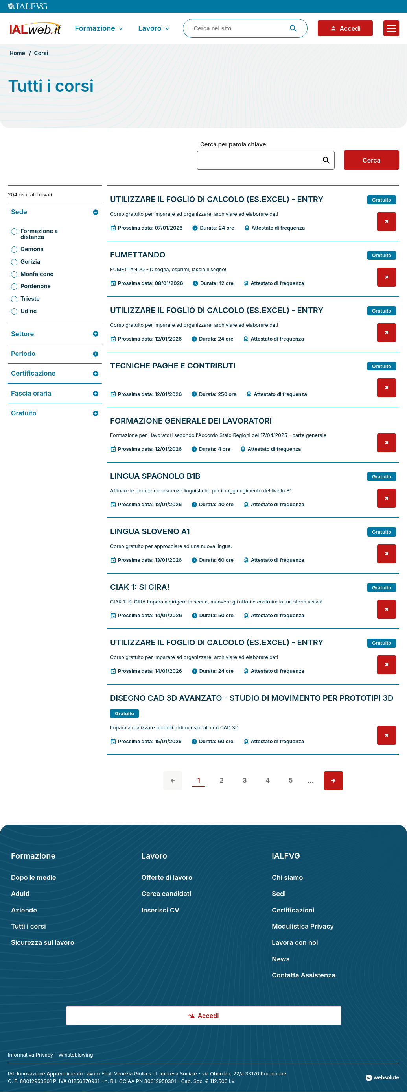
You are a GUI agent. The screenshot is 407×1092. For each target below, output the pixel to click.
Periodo (55, 353)
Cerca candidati (166, 894)
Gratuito (55, 413)
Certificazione (55, 373)
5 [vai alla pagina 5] (291, 780)
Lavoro (154, 28)
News (280, 959)
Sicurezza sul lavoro (42, 942)
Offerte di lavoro (167, 877)
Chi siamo (287, 877)
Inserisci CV (161, 910)
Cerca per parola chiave (233, 145)
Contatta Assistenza (303, 975)
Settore (55, 334)
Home (17, 53)
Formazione (100, 28)
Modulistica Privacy (303, 926)
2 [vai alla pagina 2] (222, 780)
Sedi (278, 894)
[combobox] (245, 28)
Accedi (345, 28)
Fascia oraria (55, 393)
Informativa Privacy (30, 1055)
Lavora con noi (295, 942)
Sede (55, 212)
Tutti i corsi (28, 926)
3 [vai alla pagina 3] (245, 780)
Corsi (41, 53)
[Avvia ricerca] (293, 28)
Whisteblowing (76, 1055)
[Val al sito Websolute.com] (382, 1078)
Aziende (24, 910)
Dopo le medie (33, 877)
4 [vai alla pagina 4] (267, 780)
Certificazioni (293, 910)
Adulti (20, 894)
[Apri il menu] (391, 28)
